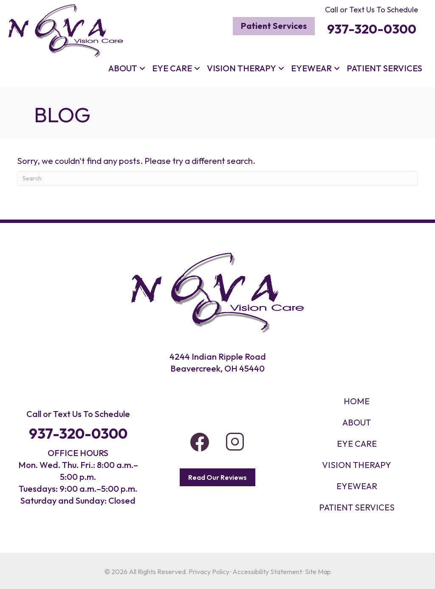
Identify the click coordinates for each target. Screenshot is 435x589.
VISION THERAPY (356, 464)
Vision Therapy (241, 68)
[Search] (217, 178)
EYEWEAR (356, 486)
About (122, 68)
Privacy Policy (209, 571)
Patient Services (384, 68)
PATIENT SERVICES (357, 507)
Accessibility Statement (267, 571)
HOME (357, 401)
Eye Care (172, 68)
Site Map (318, 571)
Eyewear (311, 68)
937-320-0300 (78, 433)
